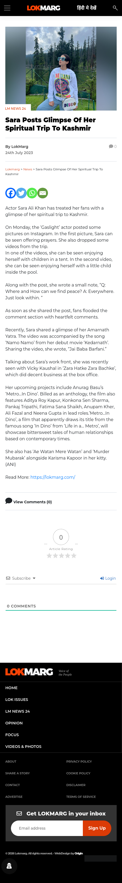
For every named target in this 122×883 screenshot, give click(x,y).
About (10, 761)
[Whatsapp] (32, 193)
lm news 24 (17, 711)
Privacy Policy (79, 761)
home (11, 687)
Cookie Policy (78, 773)
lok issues (16, 699)
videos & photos (23, 746)
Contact (12, 785)
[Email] (42, 193)
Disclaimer (76, 785)
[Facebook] (10, 193)
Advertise (14, 797)
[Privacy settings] (9, 866)
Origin (79, 853)
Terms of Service (81, 797)
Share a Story (17, 773)
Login (108, 578)
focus (12, 734)
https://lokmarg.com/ (52, 477)
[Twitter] (21, 193)
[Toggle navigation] (7, 8)
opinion (14, 723)
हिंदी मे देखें (86, 8)
